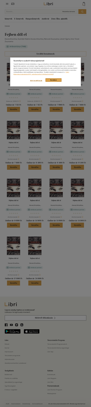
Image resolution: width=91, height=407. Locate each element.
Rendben (53, 80)
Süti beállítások (36, 80)
